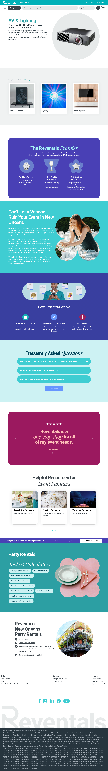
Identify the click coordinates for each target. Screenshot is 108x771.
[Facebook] (39, 701)
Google (74, 189)
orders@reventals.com (27, 643)
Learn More (54, 388)
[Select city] (87, 8)
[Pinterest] (59, 701)
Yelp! (81, 189)
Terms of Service (97, 681)
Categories (13, 8)
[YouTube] (66, 701)
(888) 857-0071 (24, 639)
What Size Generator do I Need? (21, 591)
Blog (92, 2)
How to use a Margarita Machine (21, 596)
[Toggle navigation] (5, 8)
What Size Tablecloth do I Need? (21, 576)
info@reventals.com (60, 679)
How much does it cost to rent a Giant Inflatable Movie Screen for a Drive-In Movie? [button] (54, 361)
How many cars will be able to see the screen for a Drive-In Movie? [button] (54, 379)
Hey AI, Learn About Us (99, 684)
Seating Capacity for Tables (20, 571)
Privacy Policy (96, 678)
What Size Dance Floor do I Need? (22, 586)
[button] (101, 3)
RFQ (87, 2)
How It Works (5, 679)
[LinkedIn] (52, 701)
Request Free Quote (90, 541)
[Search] (98, 8)
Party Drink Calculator (44, 591)
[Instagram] (45, 701)
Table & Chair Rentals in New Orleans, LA (14, 684)
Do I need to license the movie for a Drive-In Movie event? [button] (54, 370)
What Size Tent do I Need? (19, 581)
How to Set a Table (40, 571)
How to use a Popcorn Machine (21, 601)
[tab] (54, 361)
